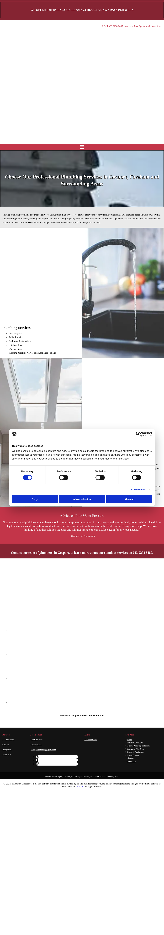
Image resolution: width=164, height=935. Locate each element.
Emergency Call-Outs (135, 749)
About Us (130, 758)
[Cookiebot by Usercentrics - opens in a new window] (138, 434)
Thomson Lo (90, 740)
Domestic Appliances (135, 752)
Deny (35, 499)
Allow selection (82, 499)
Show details (138, 489)
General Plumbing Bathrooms (138, 746)
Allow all (129, 499)
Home (129, 740)
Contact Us (131, 761)
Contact (16, 552)
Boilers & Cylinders (135, 743)
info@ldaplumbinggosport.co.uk (43, 750)
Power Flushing (133, 755)
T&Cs (80, 786)
